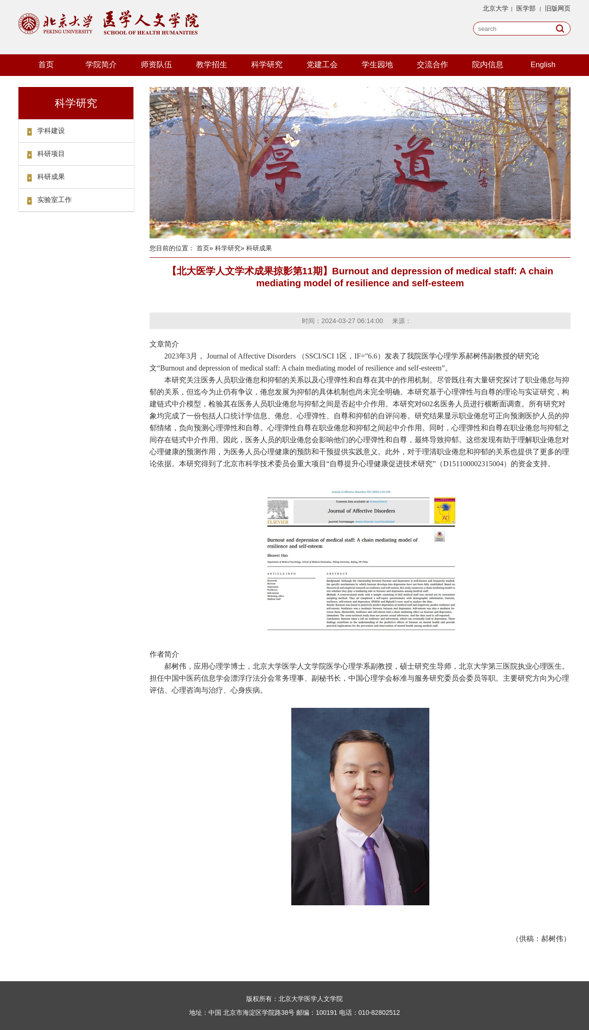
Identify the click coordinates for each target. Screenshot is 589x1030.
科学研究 (267, 64)
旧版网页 (558, 8)
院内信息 (487, 64)
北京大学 (495, 8)
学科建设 (51, 130)
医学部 (526, 8)
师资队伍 (156, 64)
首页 (46, 64)
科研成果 (51, 176)
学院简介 (101, 64)
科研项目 (51, 153)
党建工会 (322, 64)
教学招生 (211, 64)
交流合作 (432, 64)
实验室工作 (54, 199)
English (543, 64)
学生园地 (377, 64)
